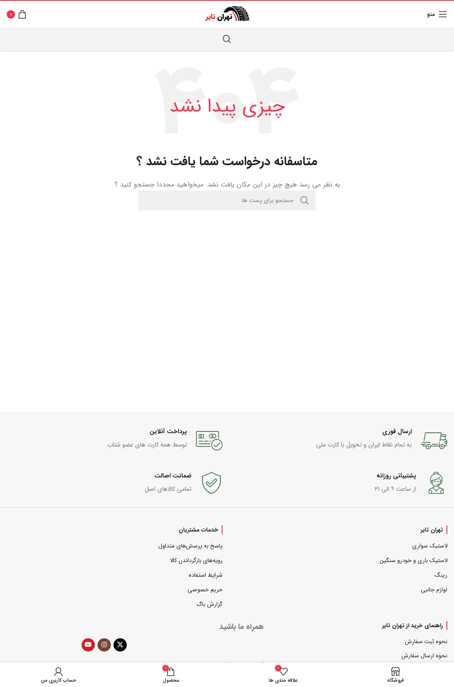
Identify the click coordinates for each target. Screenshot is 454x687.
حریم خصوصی (205, 589)
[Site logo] (227, 14)
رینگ (440, 575)
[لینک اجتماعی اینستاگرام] (104, 645)
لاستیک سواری (429, 546)
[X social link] (120, 645)
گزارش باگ (209, 604)
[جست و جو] (227, 39)
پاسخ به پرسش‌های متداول (190, 546)
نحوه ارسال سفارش (424, 655)
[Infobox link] (339, 440)
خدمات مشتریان (198, 529)
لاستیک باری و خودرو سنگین (413, 560)
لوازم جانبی (434, 589)
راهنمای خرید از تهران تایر (412, 625)
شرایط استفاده (206, 575)
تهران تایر (432, 529)
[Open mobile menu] (437, 14)
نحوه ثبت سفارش (426, 641)
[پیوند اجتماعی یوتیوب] (88, 645)
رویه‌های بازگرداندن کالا (196, 560)
